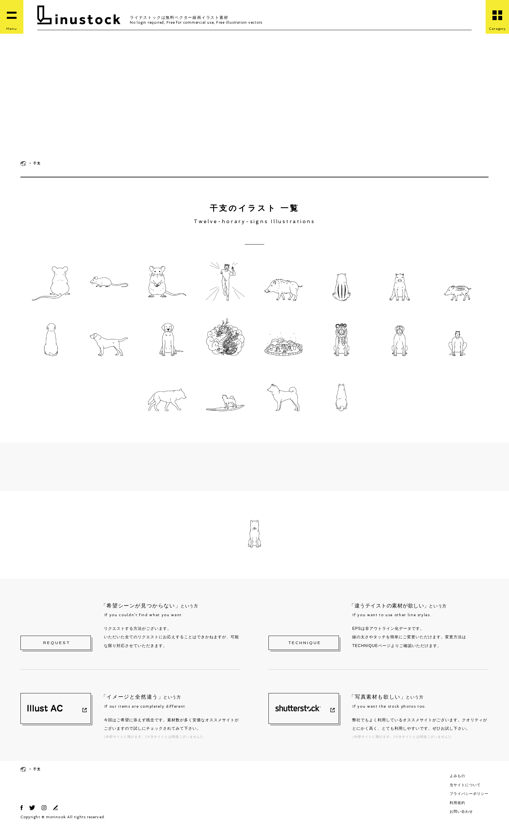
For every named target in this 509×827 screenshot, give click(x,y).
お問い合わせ (461, 811)
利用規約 (457, 803)
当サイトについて (465, 785)
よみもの (457, 776)
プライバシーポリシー (469, 794)
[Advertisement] (254, 107)
